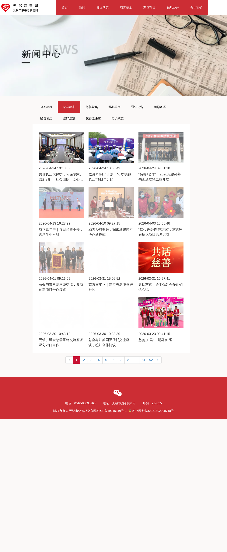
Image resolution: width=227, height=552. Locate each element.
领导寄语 (160, 107)
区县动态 (46, 118)
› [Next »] (157, 360)
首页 (65, 7)
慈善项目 (149, 7)
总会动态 (69, 107)
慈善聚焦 (92, 107)
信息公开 (173, 7)
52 (151, 360)
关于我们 (196, 7)
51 (143, 360)
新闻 (82, 7)
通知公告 (137, 107)
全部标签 (46, 107)
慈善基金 (126, 7)
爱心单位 (114, 107)
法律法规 (69, 118)
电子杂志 (117, 118)
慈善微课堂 (93, 118)
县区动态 (102, 7)
